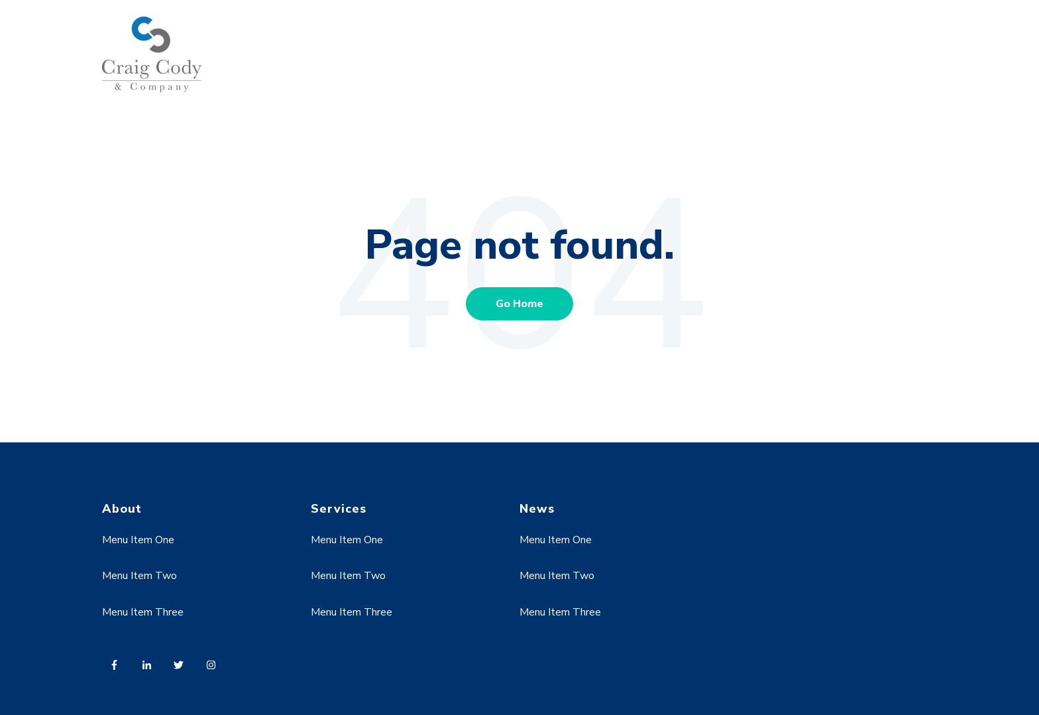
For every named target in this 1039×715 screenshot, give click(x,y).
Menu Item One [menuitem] (138, 540)
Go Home (519, 303)
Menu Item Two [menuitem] (139, 575)
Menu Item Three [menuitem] (143, 612)
